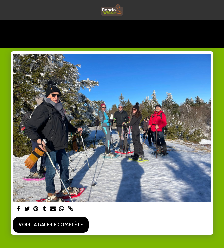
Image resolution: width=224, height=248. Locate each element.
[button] (7, 9)
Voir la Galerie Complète (51, 225)
